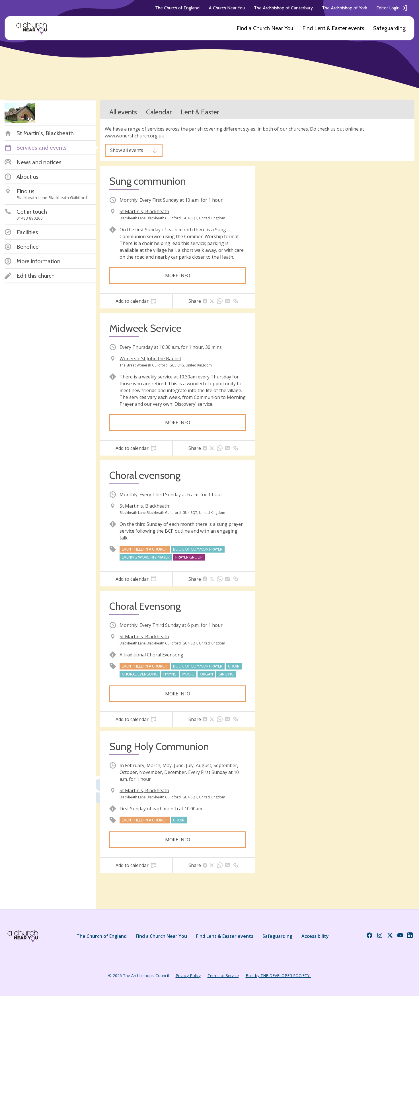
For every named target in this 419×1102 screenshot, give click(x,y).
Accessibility (315, 936)
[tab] (136, 301)
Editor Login (392, 8)
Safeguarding (389, 28)
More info (177, 275)
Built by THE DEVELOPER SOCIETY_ (278, 975)
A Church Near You (227, 8)
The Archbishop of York (344, 8)
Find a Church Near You (265, 28)
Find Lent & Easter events (333, 28)
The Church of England (177, 8)
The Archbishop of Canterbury (283, 8)
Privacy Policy (188, 975)
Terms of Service (223, 975)
